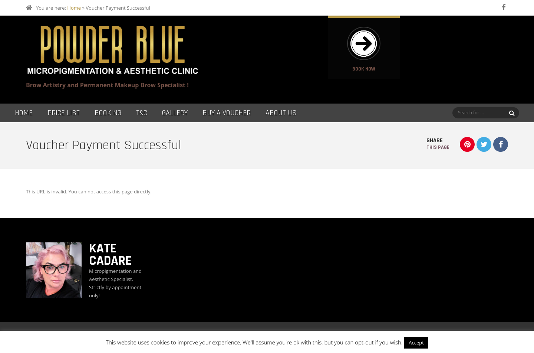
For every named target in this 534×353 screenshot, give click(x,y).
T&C (141, 113)
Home (74, 7)
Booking (108, 113)
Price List (63, 113)
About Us (281, 113)
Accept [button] (416, 342)
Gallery (175, 113)
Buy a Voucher (226, 113)
